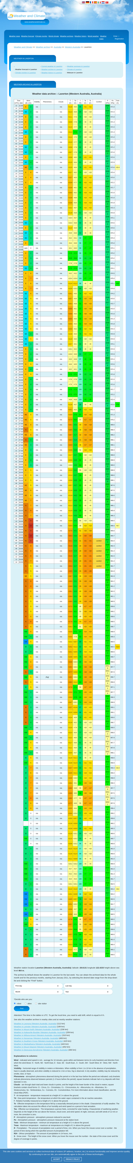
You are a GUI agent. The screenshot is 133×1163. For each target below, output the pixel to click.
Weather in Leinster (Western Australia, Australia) (35, 1026)
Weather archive (43, 47)
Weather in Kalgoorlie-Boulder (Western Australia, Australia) (39, 1032)
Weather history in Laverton (51, 73)
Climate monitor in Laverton (25, 73)
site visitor (41, 1003)
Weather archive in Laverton (51, 69)
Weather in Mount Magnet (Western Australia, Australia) (38, 1047)
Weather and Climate (23, 47)
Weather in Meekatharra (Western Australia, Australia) (37, 1044)
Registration (119, 39)
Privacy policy (73, 1159)
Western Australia (72, 47)
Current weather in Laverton (51, 66)
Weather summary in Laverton (78, 66)
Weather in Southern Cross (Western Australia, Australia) (38, 1041)
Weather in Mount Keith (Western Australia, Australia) (37, 1029)
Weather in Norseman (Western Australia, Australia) (36, 1038)
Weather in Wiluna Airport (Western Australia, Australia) (38, 1035)
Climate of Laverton (74, 69)
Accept (56, 1159)
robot (17, 1003)
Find (21, 1008)
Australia (57, 47)
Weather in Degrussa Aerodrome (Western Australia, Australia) (41, 1050)
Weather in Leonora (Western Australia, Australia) (35, 1023)
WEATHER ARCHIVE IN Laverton (28, 84)
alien (28, 1003)
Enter (116, 36)
